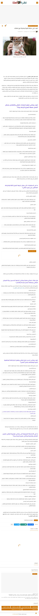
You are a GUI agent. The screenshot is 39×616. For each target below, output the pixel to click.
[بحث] (2, 3)
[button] (30, 524)
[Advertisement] (19, 15)
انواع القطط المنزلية (26, 606)
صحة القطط (34, 609)
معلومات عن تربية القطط (33, 25)
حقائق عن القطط (15, 606)
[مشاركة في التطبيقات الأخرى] (11, 524)
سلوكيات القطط (6, 606)
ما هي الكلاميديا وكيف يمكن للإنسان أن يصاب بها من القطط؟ (23, 595)
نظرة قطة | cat (15, 614)
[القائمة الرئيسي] (37, 3)
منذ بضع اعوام (35, 593)
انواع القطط (34, 606)
